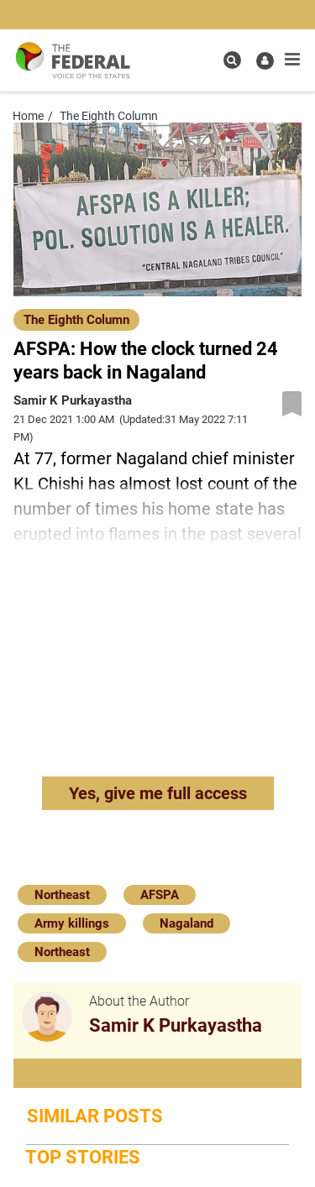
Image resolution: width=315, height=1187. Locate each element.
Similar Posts (95, 1116)
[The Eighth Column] (76, 319)
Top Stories (82, 1157)
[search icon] (232, 60)
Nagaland (186, 923)
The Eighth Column (76, 319)
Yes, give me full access (158, 793)
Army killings (71, 923)
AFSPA (159, 894)
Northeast (62, 894)
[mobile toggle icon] (292, 59)
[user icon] (265, 60)
